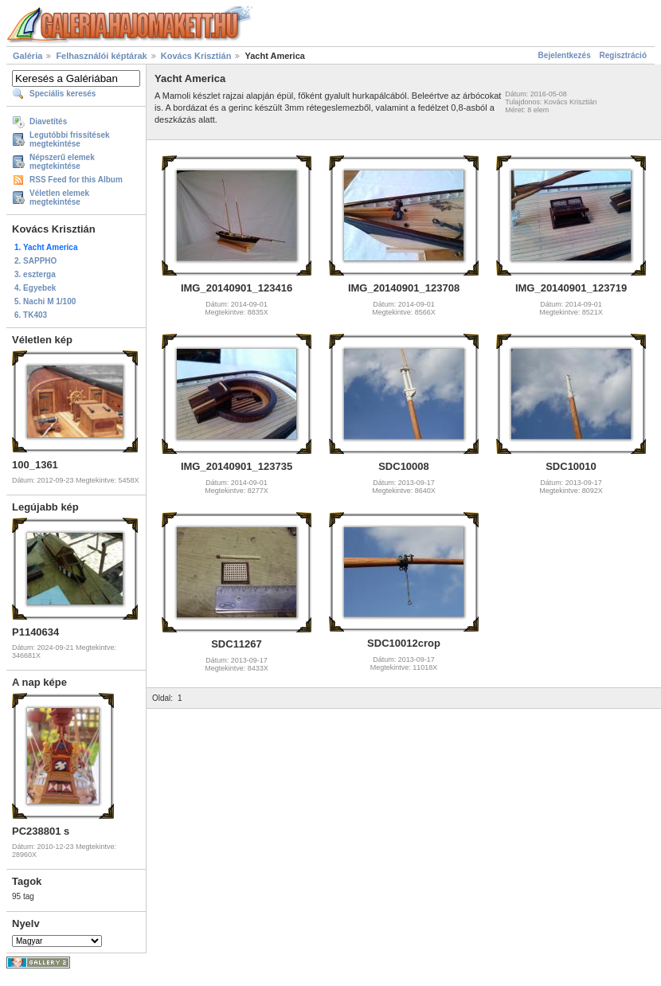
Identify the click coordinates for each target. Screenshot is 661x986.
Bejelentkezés (564, 55)
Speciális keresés (62, 93)
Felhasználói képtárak (101, 56)
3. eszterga (35, 274)
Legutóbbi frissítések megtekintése (69, 139)
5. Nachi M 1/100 (45, 301)
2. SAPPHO (35, 260)
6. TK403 (30, 315)
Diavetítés (48, 121)
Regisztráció (623, 55)
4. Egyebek (35, 288)
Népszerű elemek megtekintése (62, 161)
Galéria (27, 56)
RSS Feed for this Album (76, 179)
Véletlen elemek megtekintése (59, 197)
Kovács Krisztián (196, 56)
